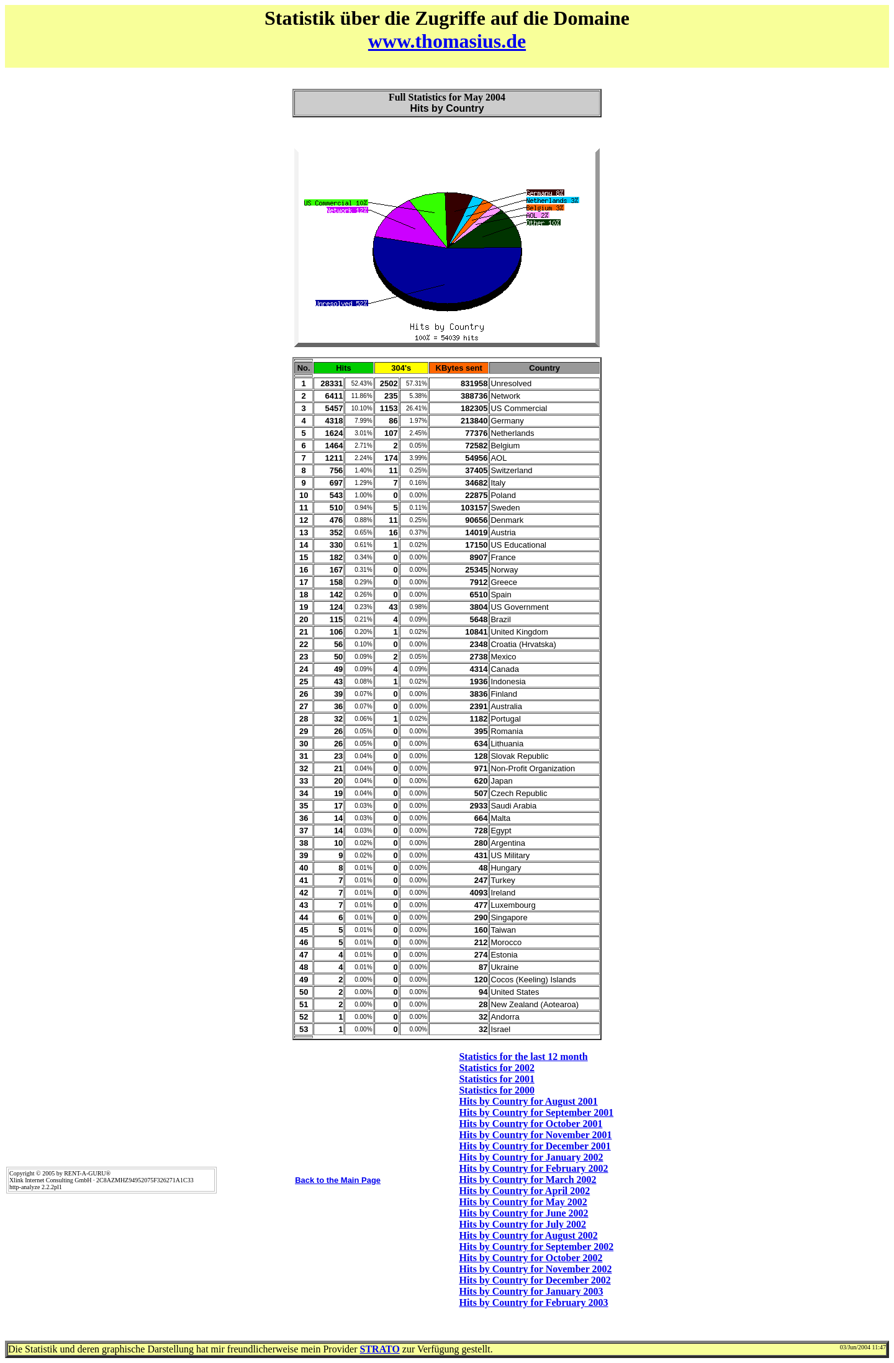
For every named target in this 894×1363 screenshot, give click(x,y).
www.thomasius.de (447, 41)
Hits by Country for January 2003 (531, 1291)
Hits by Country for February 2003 (533, 1302)
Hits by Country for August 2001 (528, 1101)
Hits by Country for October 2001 (530, 1123)
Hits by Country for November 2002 (535, 1269)
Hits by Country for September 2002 (536, 1246)
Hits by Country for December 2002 (534, 1280)
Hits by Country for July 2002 (522, 1224)
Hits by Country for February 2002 (533, 1168)
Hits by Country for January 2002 (531, 1157)
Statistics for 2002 (496, 1067)
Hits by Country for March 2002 (527, 1179)
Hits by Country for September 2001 (536, 1112)
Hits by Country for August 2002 (528, 1235)
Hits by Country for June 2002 (523, 1213)
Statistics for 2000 (496, 1090)
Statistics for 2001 (496, 1079)
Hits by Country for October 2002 (530, 1257)
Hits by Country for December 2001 (534, 1146)
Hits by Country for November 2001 (535, 1135)
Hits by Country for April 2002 (524, 1190)
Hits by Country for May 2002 (523, 1202)
